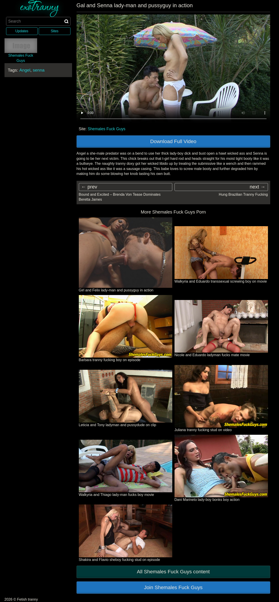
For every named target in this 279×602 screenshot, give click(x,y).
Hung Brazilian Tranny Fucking (243, 194)
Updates (21, 31)
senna (38, 70)
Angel (24, 70)
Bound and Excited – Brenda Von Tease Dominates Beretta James (120, 197)
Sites (54, 31)
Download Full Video (173, 141)
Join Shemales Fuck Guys (173, 587)
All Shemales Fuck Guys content (173, 571)
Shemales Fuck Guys (106, 129)
